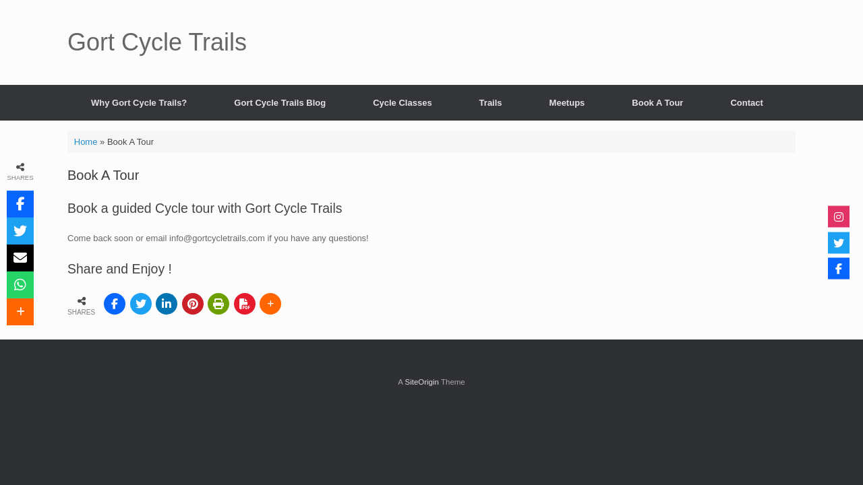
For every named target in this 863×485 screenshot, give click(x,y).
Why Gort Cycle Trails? (139, 103)
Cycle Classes (402, 103)
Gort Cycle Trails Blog (280, 103)
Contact (746, 103)
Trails (490, 103)
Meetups (567, 103)
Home (86, 142)
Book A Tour (657, 103)
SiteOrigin (422, 382)
